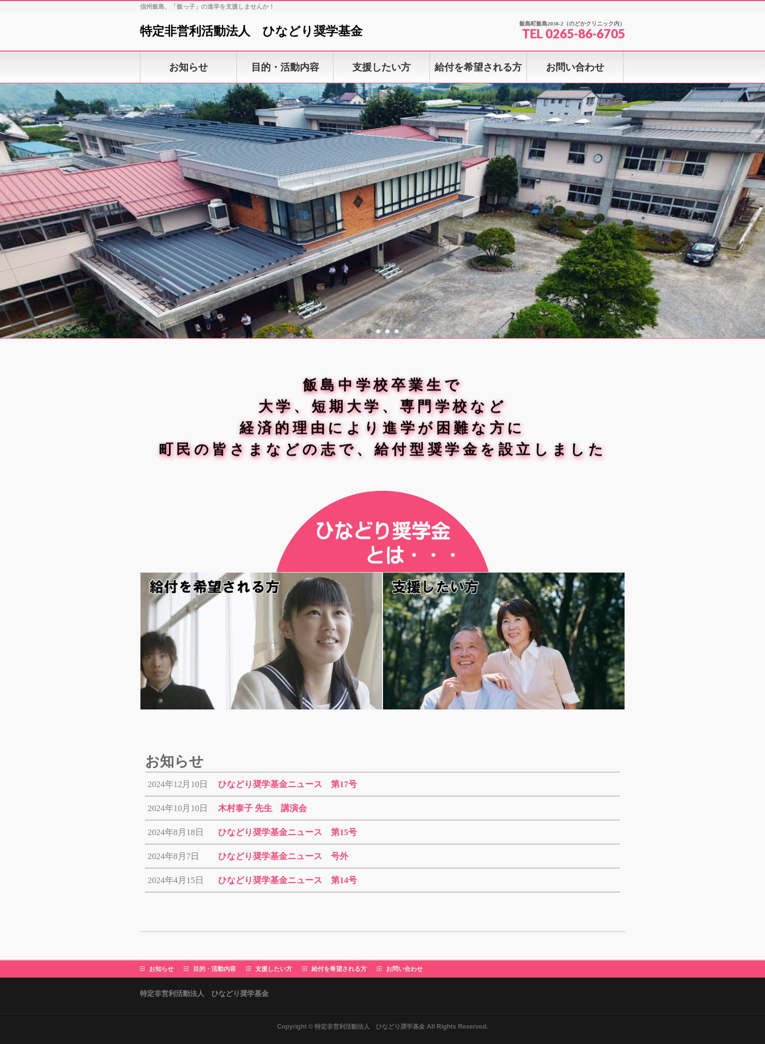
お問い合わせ (404, 968)
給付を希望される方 (339, 968)
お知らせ (161, 968)
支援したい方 (273, 968)
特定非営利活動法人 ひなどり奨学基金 (251, 31)
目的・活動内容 (214, 968)
